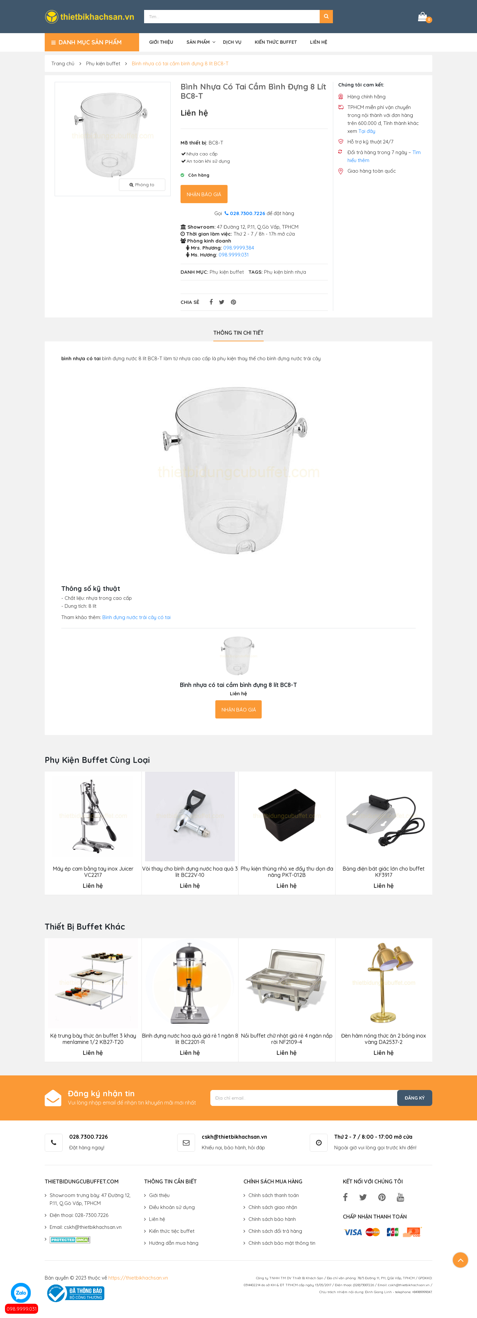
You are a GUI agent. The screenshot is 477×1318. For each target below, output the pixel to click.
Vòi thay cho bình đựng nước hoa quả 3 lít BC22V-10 (190, 872)
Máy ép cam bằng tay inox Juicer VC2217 (93, 872)
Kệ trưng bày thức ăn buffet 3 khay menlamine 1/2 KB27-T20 (93, 1039)
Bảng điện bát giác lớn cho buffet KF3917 (384, 872)
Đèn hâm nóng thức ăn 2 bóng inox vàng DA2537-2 (383, 1039)
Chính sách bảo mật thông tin (281, 1243)
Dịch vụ (232, 42)
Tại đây (366, 131)
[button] (326, 16)
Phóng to (142, 184)
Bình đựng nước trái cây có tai (136, 617)
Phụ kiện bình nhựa (285, 272)
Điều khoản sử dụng (172, 1207)
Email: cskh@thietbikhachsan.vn (86, 1227)
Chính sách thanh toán (273, 1195)
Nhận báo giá (204, 194)
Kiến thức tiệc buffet (171, 1231)
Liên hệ (318, 42)
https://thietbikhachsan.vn (138, 1278)
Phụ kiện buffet (103, 63)
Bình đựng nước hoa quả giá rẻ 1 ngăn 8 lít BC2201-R (190, 1039)
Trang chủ (63, 63)
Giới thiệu (161, 42)
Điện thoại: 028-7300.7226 (79, 1215)
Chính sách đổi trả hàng (275, 1231)
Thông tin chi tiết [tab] (238, 332)
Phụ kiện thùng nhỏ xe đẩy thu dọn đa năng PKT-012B (286, 872)
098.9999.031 (22, 1309)
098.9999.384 (238, 248)
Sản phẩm (198, 42)
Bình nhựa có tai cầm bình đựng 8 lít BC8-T (180, 63)
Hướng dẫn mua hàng (173, 1243)
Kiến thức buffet (276, 42)
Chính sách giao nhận (272, 1207)
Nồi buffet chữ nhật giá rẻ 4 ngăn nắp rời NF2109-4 (287, 1039)
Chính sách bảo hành (272, 1219)
